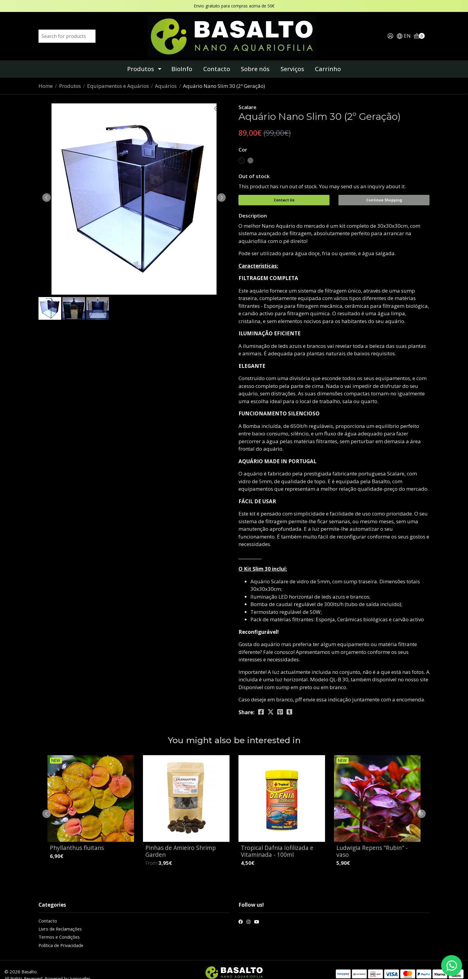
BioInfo (181, 60)
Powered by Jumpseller (67, 968)
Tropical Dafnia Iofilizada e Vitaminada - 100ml (277, 840)
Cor (242, 140)
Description (252, 204)
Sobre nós (255, 60)
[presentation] (48, 188)
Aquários (166, 77)
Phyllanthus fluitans (77, 837)
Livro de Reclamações (60, 918)
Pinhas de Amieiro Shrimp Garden (180, 840)
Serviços (292, 60)
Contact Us (284, 191)
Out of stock (254, 167)
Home (46, 77)
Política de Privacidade (61, 934)
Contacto (216, 60)
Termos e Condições (59, 926)
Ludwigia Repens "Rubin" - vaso (372, 840)
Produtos (140, 60)
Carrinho (328, 60)
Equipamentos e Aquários (118, 77)
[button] (403, 31)
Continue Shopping (384, 191)
